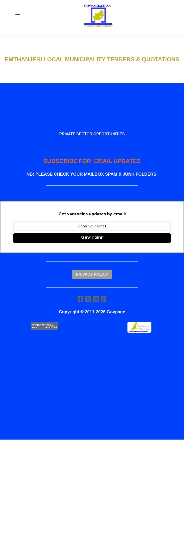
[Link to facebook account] (80, 299)
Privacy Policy (92, 274)
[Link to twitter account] (88, 299)
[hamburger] (18, 15)
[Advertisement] (92, 382)
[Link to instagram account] (96, 299)
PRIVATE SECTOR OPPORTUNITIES (92, 134)
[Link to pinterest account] (103, 299)
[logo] (98, 16)
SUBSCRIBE (92, 238)
